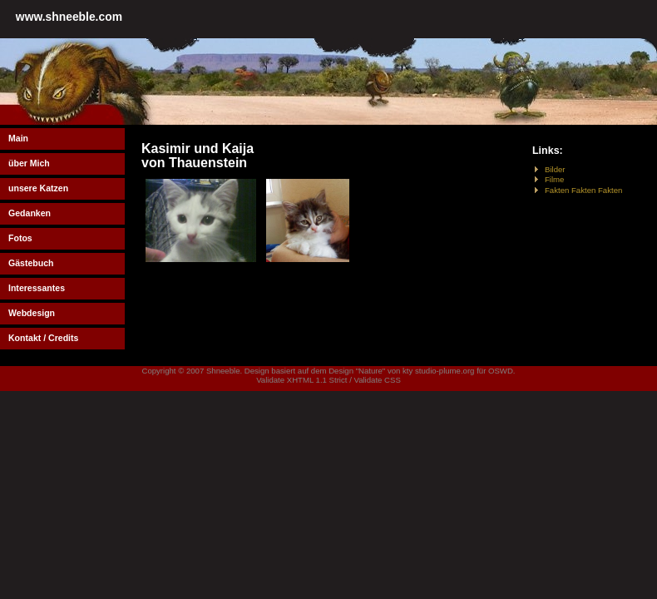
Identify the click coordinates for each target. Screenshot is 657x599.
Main (18, 138)
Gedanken (29, 213)
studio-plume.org (444, 370)
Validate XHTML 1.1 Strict (301, 379)
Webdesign (31, 313)
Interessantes (36, 288)
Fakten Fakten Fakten (583, 190)
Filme (554, 179)
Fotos (20, 238)
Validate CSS (376, 379)
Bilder (555, 169)
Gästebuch (31, 263)
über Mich (29, 163)
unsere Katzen (38, 188)
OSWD (500, 370)
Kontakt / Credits (43, 338)
